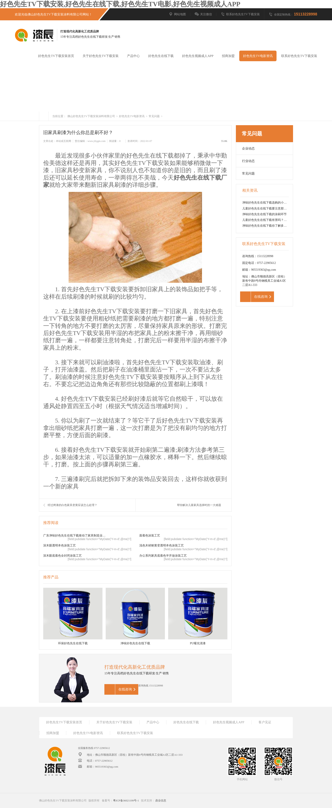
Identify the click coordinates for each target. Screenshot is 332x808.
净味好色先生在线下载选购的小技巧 (266, 202)
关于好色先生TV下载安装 (101, 56)
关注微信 (203, 14)
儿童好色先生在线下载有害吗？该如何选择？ (272, 220)
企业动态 (248, 148)
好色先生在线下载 (161, 56)
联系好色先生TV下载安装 (240, 14)
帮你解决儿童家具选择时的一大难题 (199, 505)
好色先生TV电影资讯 (258, 56)
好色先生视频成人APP (197, 56)
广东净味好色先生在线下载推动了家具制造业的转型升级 (75, 535)
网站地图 (177, 14)
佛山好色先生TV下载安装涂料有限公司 (91, 116)
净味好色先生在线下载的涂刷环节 (264, 214)
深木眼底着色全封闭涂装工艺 (62, 555)
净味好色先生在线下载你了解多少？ (266, 225)
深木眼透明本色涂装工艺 (59, 545)
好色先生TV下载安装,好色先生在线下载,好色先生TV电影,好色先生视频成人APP (120, 4)
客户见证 (265, 722)
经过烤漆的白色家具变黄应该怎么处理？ (72, 505)
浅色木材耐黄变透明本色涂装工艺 (161, 545)
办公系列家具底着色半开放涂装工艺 (163, 555)
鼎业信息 (160, 800)
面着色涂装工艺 (149, 535)
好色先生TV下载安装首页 (56, 56)
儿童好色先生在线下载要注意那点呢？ (267, 208)
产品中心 (133, 56)
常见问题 (154, 116)
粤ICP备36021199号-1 (126, 800)
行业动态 (248, 161)
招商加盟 (228, 56)
